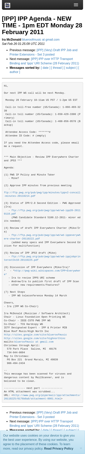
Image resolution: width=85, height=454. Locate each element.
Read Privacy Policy (58, 448)
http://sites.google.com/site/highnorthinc (35, 338)
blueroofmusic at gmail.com (41, 39)
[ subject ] (70, 67)
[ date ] (45, 67)
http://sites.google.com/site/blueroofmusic (35, 334)
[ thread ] (57, 67)
